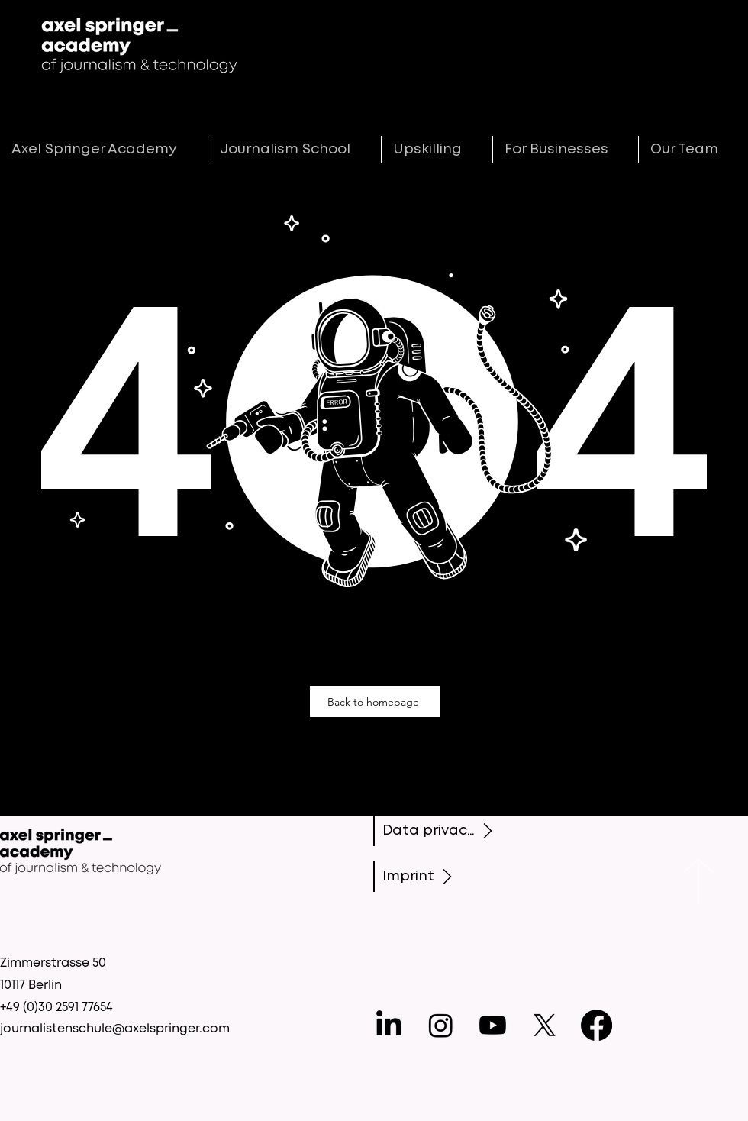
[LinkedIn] (389, 1025)
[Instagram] (440, 1025)
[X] (544, 1025)
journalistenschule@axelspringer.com (115, 1029)
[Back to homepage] (375, 701)
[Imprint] (439, 876)
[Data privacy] (440, 831)
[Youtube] (492, 1025)
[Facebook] (596, 1025)
